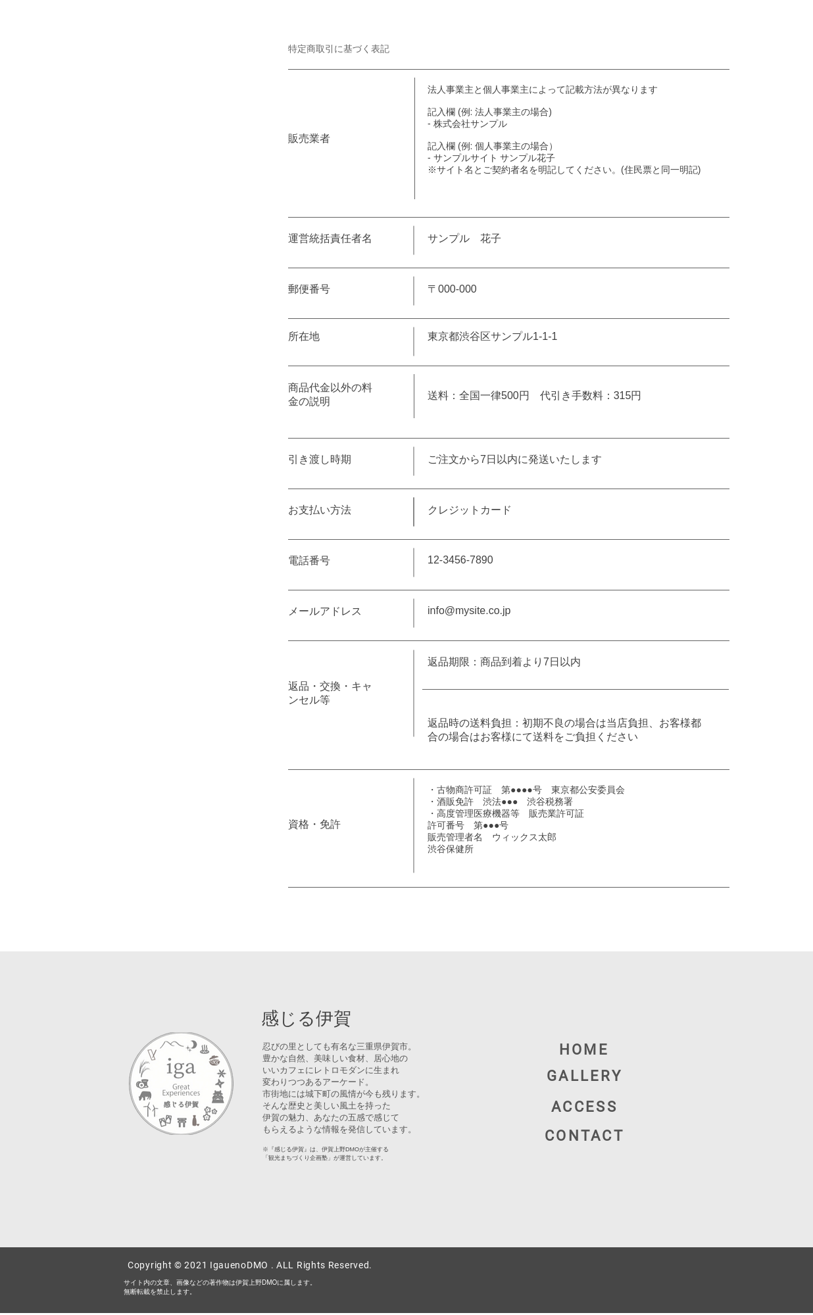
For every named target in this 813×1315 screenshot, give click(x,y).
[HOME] (585, 1049)
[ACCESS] (586, 1107)
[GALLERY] (585, 1076)
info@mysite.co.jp (469, 610)
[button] (586, 1135)
